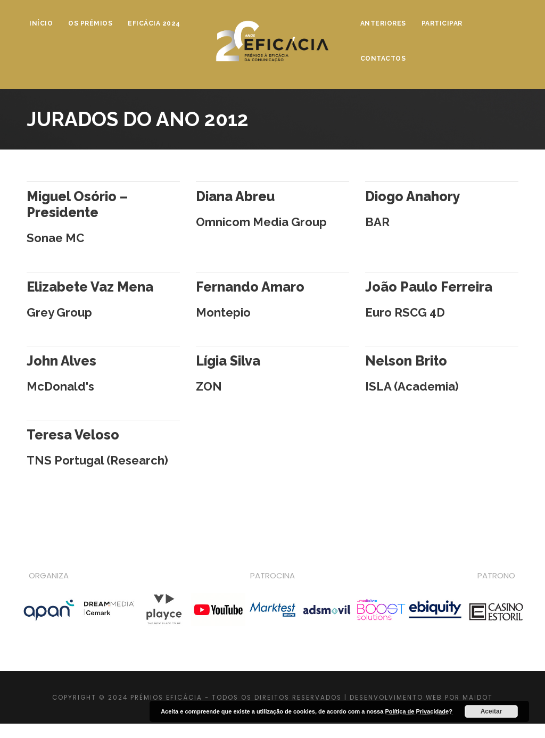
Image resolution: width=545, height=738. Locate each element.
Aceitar (491, 711)
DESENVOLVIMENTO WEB (396, 697)
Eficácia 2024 (154, 23)
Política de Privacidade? (418, 711)
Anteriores (383, 23)
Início (41, 23)
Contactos (383, 58)
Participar (442, 23)
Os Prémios (90, 23)
